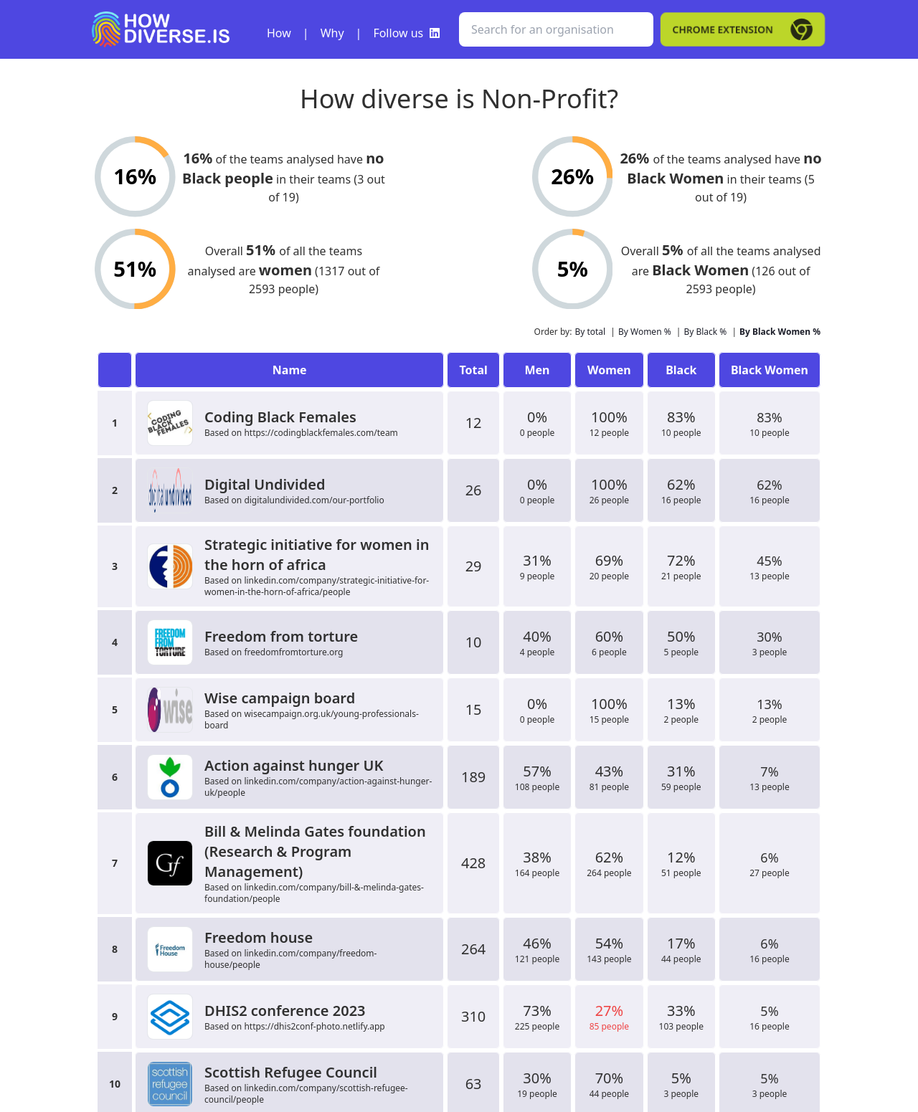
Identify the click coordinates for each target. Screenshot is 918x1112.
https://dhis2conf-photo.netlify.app (314, 1026)
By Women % (644, 331)
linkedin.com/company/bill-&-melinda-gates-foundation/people (314, 893)
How (279, 33)
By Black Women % (779, 331)
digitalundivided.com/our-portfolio (314, 500)
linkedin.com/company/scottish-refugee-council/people (306, 1094)
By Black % (705, 331)
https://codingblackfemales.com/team (320, 433)
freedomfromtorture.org (293, 652)
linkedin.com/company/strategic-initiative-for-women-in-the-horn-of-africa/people (316, 586)
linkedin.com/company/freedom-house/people (290, 959)
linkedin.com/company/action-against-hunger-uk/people (318, 787)
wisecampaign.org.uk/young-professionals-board (311, 719)
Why (332, 33)
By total (589, 331)
